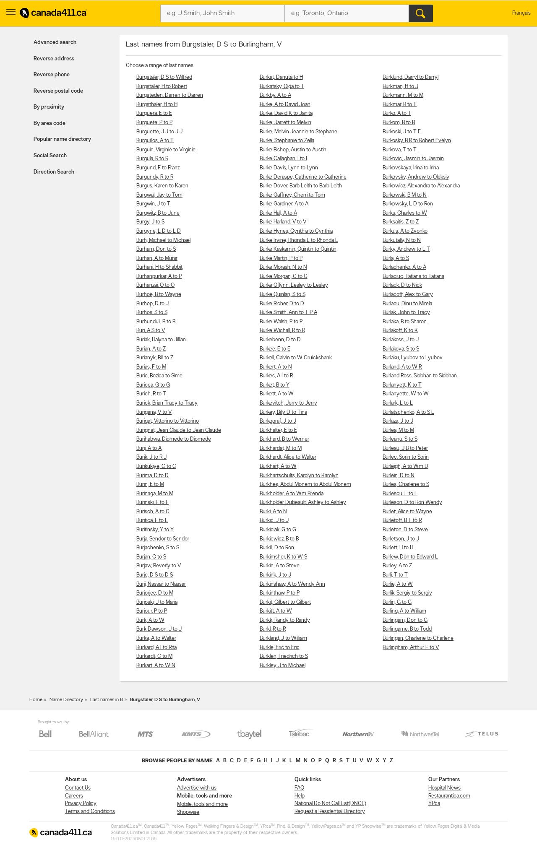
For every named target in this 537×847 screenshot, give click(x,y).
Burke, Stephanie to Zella (287, 140)
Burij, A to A (149, 448)
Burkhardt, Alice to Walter (288, 457)
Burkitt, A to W (276, 611)
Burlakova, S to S (401, 349)
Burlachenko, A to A (404, 267)
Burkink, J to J (275, 575)
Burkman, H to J (400, 86)
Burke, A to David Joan (285, 104)
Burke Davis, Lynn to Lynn (289, 168)
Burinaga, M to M (154, 493)
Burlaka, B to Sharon (405, 322)
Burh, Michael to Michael (163, 240)
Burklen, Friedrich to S (284, 656)
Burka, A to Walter (156, 638)
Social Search (50, 155)
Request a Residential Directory (330, 811)
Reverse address (54, 59)
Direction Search (54, 172)
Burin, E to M (150, 484)
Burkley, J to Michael (282, 665)
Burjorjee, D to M (154, 593)
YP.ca (434, 803)
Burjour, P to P (151, 611)
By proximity (49, 107)
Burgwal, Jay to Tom (159, 195)
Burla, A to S (396, 258)
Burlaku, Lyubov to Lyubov (413, 358)
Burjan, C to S (151, 557)
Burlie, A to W (398, 584)
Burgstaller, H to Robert (161, 86)
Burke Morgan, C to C (284, 276)
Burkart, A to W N (155, 665)
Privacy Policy (80, 803)
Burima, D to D (152, 475)
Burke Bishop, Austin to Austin (293, 150)
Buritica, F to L (152, 520)
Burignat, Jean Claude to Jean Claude (178, 430)
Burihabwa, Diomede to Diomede (173, 439)
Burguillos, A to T (155, 140)
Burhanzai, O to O (155, 285)
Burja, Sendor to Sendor (162, 539)
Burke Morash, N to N (283, 267)
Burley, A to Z (397, 566)
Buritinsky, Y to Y (155, 530)
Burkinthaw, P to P (280, 593)
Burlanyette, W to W (406, 394)
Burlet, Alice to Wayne (407, 511)
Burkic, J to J (274, 520)
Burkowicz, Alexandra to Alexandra (421, 186)
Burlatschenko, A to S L (408, 412)
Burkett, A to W (277, 394)
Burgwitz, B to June (158, 213)
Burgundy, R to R (154, 177)
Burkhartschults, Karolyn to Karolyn (299, 475)
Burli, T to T (395, 575)
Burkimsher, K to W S (283, 557)
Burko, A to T (397, 113)
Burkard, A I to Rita (156, 647)
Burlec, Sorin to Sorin (406, 457)
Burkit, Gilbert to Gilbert (285, 602)
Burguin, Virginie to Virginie (166, 150)
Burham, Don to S (156, 249)
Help (300, 796)
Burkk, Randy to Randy (285, 620)
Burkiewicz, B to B (279, 539)
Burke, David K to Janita (286, 113)
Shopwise (188, 812)
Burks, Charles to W (405, 213)
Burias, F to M (151, 367)
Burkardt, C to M (154, 656)
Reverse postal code (58, 91)
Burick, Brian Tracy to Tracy (167, 403)
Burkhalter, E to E (278, 430)
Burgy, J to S (150, 222)
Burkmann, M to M (403, 95)
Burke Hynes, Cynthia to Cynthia (296, 231)
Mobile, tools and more (202, 804)
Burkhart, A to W (278, 466)
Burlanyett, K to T (402, 385)
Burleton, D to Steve (405, 530)
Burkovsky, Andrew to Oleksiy (416, 177)
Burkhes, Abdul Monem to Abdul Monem (305, 484)
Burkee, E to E (275, 349)
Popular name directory (62, 139)
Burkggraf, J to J (278, 421)
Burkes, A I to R (276, 376)
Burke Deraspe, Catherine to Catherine (303, 177)
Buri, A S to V (150, 330)
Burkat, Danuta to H (281, 77)
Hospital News (444, 788)
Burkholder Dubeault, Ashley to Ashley (303, 502)
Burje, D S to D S (154, 575)
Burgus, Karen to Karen (162, 186)
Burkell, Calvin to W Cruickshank (296, 358)
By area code (49, 123)
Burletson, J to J (401, 539)
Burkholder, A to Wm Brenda (291, 493)
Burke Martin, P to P (281, 258)
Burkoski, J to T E (402, 132)
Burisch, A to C (152, 511)
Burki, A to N (273, 511)
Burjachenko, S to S (157, 548)
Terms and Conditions (90, 811)
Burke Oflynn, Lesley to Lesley (294, 285)
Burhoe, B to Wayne (158, 294)
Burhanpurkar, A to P (159, 276)
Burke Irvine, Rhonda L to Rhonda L (299, 240)
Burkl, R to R (273, 629)
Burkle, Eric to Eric (280, 647)
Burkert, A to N (276, 367)
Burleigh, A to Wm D (405, 466)
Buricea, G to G (153, 385)
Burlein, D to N (398, 475)
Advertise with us (196, 788)
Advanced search (55, 42)
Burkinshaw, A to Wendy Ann (292, 584)
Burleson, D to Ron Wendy (412, 502)
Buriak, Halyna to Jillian (161, 340)
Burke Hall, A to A (278, 213)
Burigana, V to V (154, 412)
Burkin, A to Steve (280, 566)
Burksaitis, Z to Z (401, 222)
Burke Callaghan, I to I (283, 158)
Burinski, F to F (152, 502)
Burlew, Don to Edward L (410, 557)
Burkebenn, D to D (280, 340)
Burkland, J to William (283, 638)
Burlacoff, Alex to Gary (408, 294)
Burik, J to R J (151, 457)
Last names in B (106, 699)
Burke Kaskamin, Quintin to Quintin (298, 249)
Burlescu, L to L (400, 493)
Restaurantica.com (449, 796)
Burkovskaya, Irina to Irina (411, 168)
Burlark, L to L (398, 403)
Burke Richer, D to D (282, 304)
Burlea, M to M (398, 430)
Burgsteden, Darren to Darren (169, 95)
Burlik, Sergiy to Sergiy (407, 593)
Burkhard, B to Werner (284, 439)
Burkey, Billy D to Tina (283, 412)
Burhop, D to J (152, 304)
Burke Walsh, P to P (281, 322)
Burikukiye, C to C (156, 466)
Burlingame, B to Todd (407, 629)
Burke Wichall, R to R (282, 330)
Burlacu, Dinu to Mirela (407, 304)
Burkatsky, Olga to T (282, 86)
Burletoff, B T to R (402, 520)
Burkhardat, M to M (281, 448)
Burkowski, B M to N (405, 195)
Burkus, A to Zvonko (405, 231)
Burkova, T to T (400, 150)
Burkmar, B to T (400, 104)
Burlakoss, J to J (401, 340)
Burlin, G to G (397, 602)
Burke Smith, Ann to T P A (288, 312)
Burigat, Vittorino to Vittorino (167, 421)
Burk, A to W (150, 620)
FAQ (299, 788)
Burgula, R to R (152, 158)
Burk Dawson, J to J (159, 629)
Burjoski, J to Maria (156, 602)
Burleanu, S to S (400, 439)
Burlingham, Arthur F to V (411, 647)
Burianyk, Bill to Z (154, 358)
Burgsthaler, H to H (156, 104)
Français (521, 13)
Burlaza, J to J (398, 421)
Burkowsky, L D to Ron (408, 204)
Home (35, 699)
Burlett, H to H (398, 548)
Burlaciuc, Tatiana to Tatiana (413, 276)
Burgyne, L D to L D (158, 231)
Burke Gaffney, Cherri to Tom (292, 195)
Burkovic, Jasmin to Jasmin (413, 158)
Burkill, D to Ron (277, 548)
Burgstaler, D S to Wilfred (164, 77)
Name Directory (66, 699)
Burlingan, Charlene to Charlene (418, 638)
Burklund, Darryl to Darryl (410, 77)
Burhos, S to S (151, 312)
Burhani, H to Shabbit (159, 267)
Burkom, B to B (399, 122)
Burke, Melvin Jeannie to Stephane (298, 132)
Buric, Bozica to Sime (159, 376)
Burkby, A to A (275, 95)
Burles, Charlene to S (406, 484)
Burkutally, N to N (402, 240)
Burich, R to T (151, 394)
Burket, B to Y (274, 385)
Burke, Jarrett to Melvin (285, 122)
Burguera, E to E (154, 113)
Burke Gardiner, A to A (284, 204)
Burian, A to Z (151, 349)
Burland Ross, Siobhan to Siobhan (420, 376)
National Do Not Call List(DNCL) (330, 803)
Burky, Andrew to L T (406, 249)
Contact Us (78, 788)
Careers (74, 796)
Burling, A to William (404, 611)
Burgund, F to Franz (158, 168)
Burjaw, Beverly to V (158, 566)
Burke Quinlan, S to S (282, 294)
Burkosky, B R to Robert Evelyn (417, 140)
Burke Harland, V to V (283, 222)
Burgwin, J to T (153, 204)
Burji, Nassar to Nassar (161, 584)
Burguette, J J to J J (159, 132)
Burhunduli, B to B (155, 322)
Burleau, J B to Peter (405, 448)
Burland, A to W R (402, 367)
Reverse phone (52, 75)
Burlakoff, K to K (400, 330)
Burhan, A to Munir (156, 258)
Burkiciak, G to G (278, 530)
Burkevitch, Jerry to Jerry (288, 403)
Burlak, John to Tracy (406, 312)
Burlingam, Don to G (405, 620)
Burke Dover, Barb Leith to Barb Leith (301, 186)
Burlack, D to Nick (402, 285)
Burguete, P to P (154, 122)
